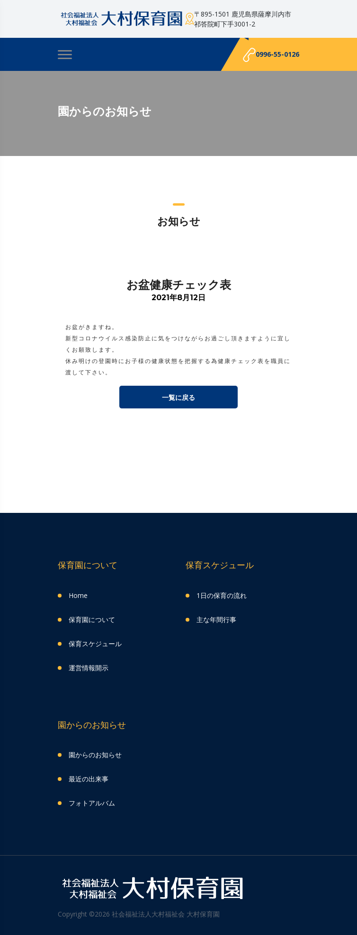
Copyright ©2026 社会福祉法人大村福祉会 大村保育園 (139, 913)
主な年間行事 (216, 619)
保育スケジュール (95, 643)
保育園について (92, 619)
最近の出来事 (88, 778)
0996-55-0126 (271, 55)
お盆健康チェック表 (178, 284)
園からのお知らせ (95, 754)
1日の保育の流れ (221, 595)
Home (78, 595)
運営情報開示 (88, 667)
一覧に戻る (178, 397)
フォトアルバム (92, 802)
